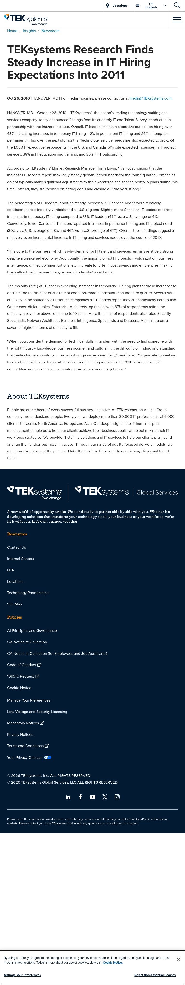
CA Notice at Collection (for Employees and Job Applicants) (57, 653)
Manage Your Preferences (28, 700)
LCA (10, 569)
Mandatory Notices (23, 722)
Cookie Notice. (113, 962)
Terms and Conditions (25, 745)
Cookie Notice (19, 687)
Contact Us (16, 547)
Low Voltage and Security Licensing (37, 711)
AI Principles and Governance (32, 630)
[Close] (178, 959)
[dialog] (92, 968)
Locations (15, 581)
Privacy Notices (20, 734)
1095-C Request (20, 676)
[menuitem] (92, 547)
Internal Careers (20, 558)
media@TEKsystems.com (151, 98)
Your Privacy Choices (24, 757)
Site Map (14, 604)
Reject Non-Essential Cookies (155, 975)
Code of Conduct (21, 664)
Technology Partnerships (27, 592)
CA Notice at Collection (27, 641)
